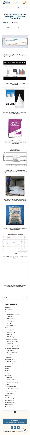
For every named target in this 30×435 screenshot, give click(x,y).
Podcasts (7, 407)
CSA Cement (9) (11, 318)
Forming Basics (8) (11, 361)
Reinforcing (8, 366)
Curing (7, 373)
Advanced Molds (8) (12, 364)
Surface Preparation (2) (13, 388)
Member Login (17, 3)
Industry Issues (9, 404)
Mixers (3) (9, 355)
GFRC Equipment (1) (12, 352)
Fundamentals (9, 312)
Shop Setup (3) (10, 350)
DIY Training (8, 309)
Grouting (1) (9, 377)
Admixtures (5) (10, 316)
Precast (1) (9, 334)
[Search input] (11, 7)
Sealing (7, 384)
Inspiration (8, 307)
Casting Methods (9, 330)
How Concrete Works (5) (13, 314)
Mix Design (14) (10, 321)
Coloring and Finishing (11, 339)
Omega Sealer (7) (11, 391)
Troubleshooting (9, 398)
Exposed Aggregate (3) (13, 346)
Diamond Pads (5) (11, 379)
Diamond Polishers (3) (12, 382)
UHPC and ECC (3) (11, 325)
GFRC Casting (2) (11, 336)
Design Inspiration (10, 402)
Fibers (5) (9, 323)
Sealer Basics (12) (11, 386)
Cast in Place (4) (11, 332)
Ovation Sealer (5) (11, 393)
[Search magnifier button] (18, 7)
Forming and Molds (10, 359)
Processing (8, 375)
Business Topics (9, 400)
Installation (8, 395)
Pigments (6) (10, 343)
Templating (8, 357)
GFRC (6, 327)
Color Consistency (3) (12, 341)
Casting (7, 370)
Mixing (7, 368)
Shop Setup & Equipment (12, 348)
